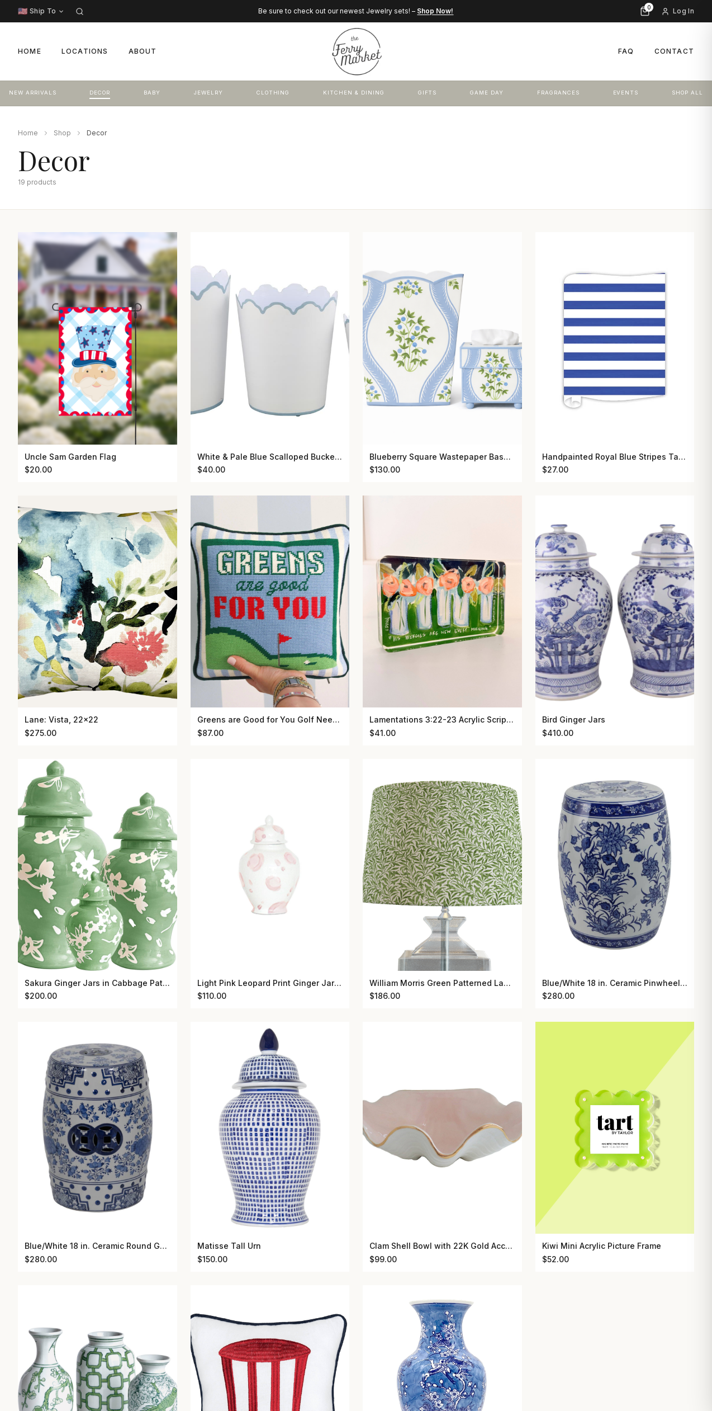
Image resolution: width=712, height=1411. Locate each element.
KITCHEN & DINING (353, 92)
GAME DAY (487, 92)
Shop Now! (435, 11)
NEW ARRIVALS (32, 92)
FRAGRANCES (558, 92)
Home (29, 51)
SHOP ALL (687, 92)
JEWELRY (208, 92)
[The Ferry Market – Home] (356, 51)
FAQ (626, 51)
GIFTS (427, 92)
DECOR (99, 92)
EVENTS (626, 92)
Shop (62, 133)
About (143, 51)
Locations (84, 51)
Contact (674, 51)
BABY (152, 92)
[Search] (79, 11)
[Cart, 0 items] (645, 11)
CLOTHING (273, 92)
